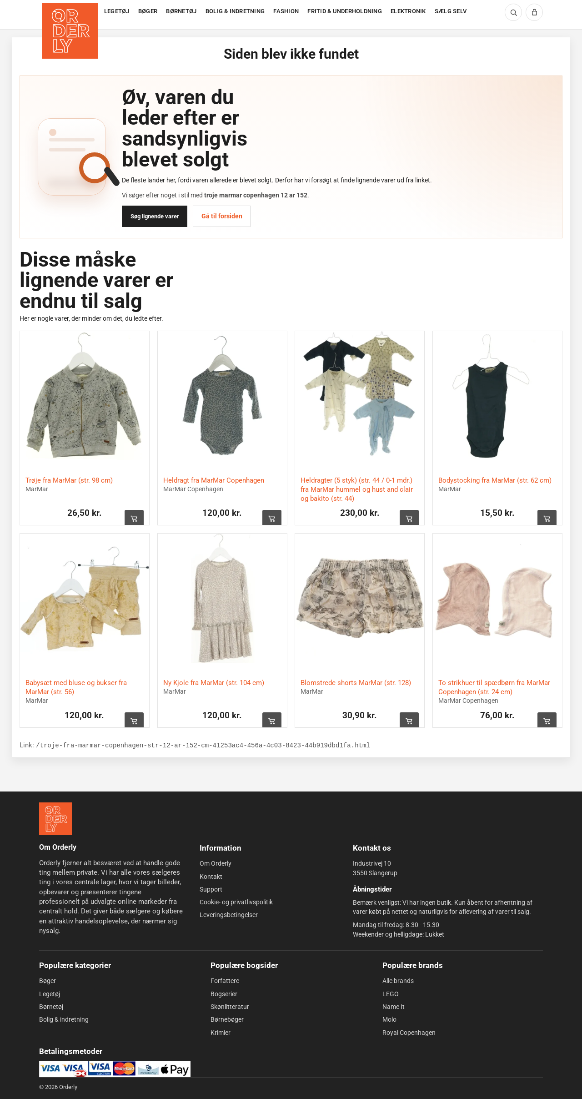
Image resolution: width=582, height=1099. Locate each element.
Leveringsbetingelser (229, 914)
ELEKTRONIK (408, 11)
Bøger (47, 980)
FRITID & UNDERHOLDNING (344, 11)
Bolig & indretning (64, 1019)
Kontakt (211, 876)
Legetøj (49, 994)
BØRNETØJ (181, 11)
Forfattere (225, 980)
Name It (393, 1006)
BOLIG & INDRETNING (235, 11)
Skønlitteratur (230, 1006)
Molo (389, 1019)
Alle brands (398, 980)
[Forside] (71, 15)
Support (211, 889)
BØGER (147, 11)
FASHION (286, 11)
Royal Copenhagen (409, 1032)
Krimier (221, 1032)
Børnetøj (51, 1006)
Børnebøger (227, 1019)
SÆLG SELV (451, 11)
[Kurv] (534, 12)
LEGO (390, 994)
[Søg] (513, 12)
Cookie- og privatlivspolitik (236, 902)
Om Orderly (215, 863)
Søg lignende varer (154, 216)
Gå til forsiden (221, 216)
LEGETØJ (117, 11)
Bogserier (224, 994)
